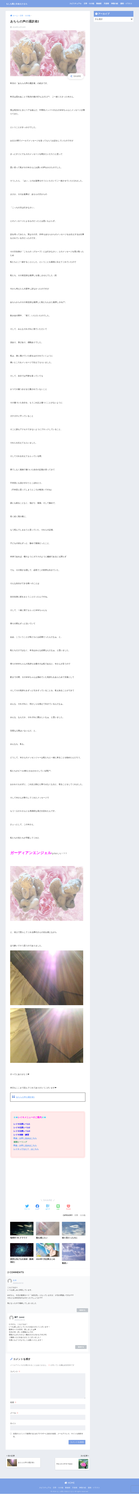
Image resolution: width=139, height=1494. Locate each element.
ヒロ (14, 1280)
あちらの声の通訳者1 (25, 1097)
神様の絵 (114, 3)
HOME (69, 1483)
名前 (13, 1402)
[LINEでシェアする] (58, 1207)
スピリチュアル (75, 3)
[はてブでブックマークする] (48, 1207)
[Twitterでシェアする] (27, 1207)
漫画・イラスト (126, 3)
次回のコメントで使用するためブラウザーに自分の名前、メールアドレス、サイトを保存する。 (48, 1435)
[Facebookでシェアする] (37, 1207)
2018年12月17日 (18, 1283)
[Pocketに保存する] (68, 1207)
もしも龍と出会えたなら (21, 3)
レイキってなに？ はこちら (26, 1149)
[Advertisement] (47, 1177)
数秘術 (98, 3)
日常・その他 (89, 3)
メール (14, 1413)
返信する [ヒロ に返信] (82, 1310)
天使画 (106, 3)
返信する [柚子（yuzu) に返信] (81, 1347)
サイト (13, 1423)
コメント (15, 1371)
